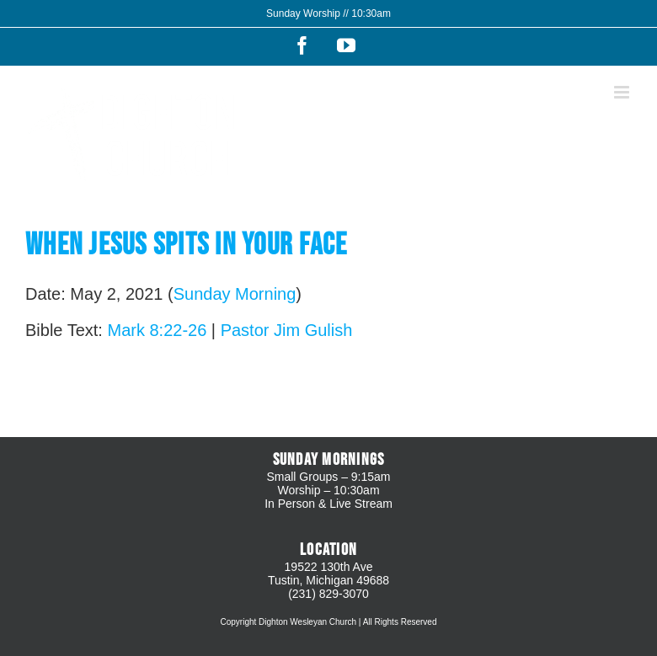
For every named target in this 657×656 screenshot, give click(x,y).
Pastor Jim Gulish (287, 330)
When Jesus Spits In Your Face (186, 245)
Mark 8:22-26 (156, 330)
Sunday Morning (235, 294)
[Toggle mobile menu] (623, 92)
